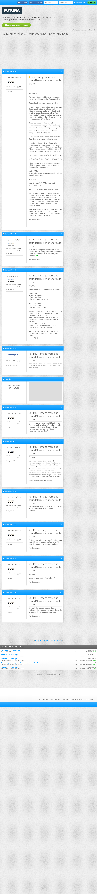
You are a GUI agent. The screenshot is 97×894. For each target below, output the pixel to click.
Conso (51, 699)
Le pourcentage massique (10, 650)
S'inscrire (22, 3)
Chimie (52, 17)
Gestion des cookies (60, 699)
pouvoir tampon (56, 640)
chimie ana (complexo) (42, 640)
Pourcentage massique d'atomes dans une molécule (20, 663)
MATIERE (45, 17)
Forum (9, 17)
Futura (39, 699)
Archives (45, 699)
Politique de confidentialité (75, 699)
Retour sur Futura (36, 2)
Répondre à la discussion (16, 25)
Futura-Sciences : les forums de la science (26, 17)
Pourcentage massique (9, 654)
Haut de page (89, 699)
